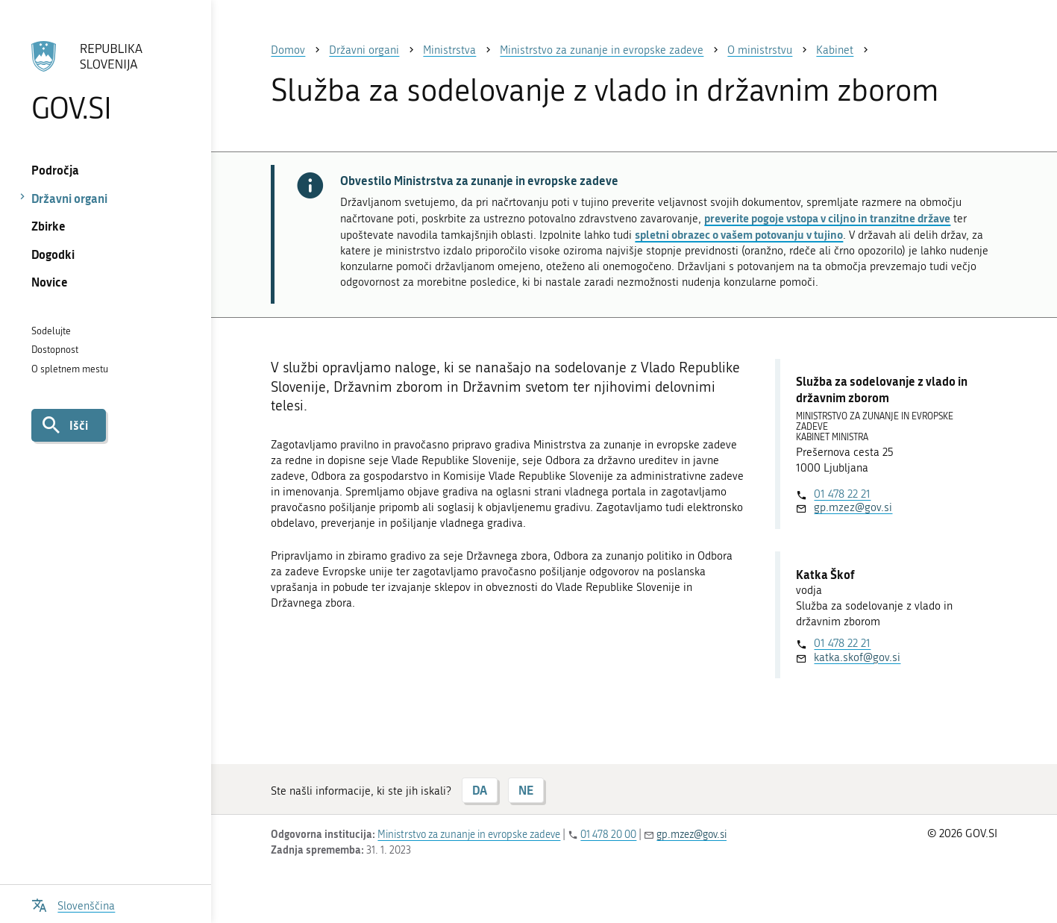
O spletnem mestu (69, 369)
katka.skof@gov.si (857, 657)
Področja (55, 169)
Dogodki (53, 254)
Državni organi (69, 198)
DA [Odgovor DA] (479, 789)
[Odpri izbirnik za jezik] (73, 904)
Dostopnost (54, 349)
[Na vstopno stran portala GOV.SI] (106, 81)
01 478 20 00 (608, 834)
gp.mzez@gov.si (853, 507)
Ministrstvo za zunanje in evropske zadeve (468, 834)
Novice (49, 281)
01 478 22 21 (842, 494)
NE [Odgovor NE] (525, 789)
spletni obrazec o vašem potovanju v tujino (739, 234)
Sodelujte (51, 331)
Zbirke (48, 225)
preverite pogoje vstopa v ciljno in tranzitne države (827, 218)
